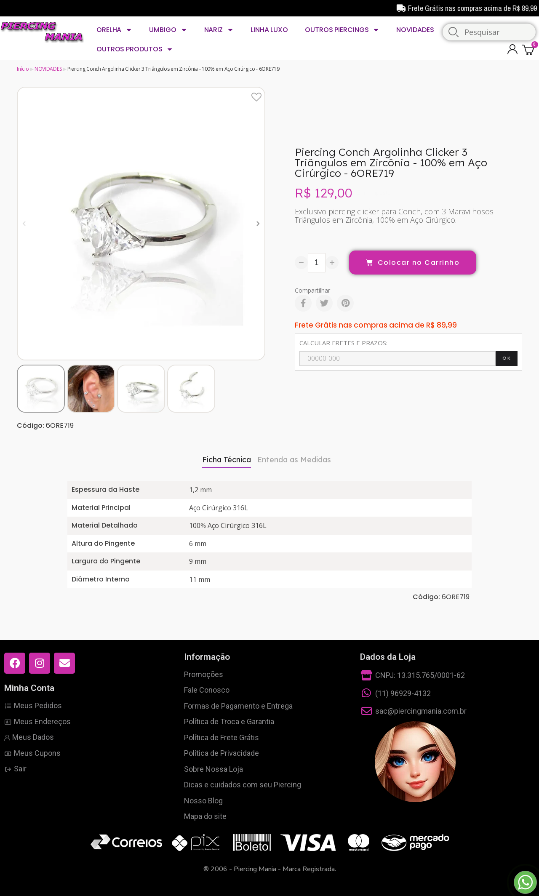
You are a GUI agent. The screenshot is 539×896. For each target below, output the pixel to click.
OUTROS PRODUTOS (134, 49)
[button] (24, 223)
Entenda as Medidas (294, 459)
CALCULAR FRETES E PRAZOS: (343, 343)
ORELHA (114, 29)
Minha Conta (29, 688)
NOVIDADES (415, 30)
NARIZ (219, 29)
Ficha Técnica (226, 459)
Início (23, 68)
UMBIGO (168, 29)
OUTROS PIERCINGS (342, 29)
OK (506, 358)
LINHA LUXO (269, 30)
